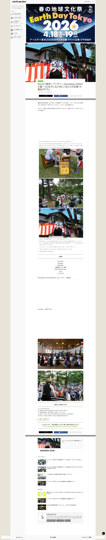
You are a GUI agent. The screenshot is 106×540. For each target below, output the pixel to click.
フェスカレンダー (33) (45, 450)
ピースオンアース (19, 26)
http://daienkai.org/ (44, 420)
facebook (67, 520)
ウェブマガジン (87, 1)
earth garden (19, 14)
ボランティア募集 (86, 537)
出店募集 (53, 537)
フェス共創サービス (19, 30)
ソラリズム (19, 22)
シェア (61, 96)
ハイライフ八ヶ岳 (19, 18)
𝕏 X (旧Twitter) (60, 520)
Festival (40, 81)
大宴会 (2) (52, 450)
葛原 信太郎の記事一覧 (51, 520)
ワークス (19, 34)
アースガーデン (19, 1)
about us (19, 537)
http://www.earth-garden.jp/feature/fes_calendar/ (60, 426)
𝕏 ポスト (46, 95)
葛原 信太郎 (49, 92)
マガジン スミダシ (19, 37)
